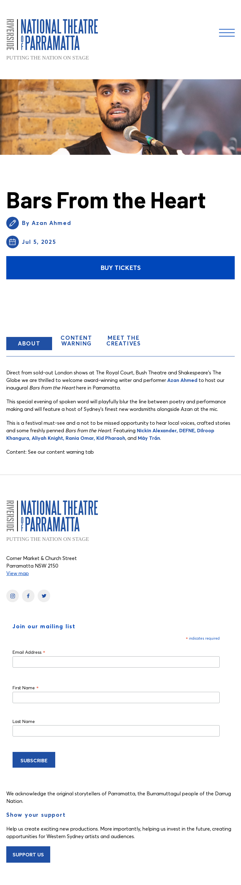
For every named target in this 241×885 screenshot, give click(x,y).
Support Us (28, 854)
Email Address (29, 652)
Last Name (24, 721)
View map (17, 573)
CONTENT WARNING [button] (76, 340)
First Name (26, 687)
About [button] (35, 344)
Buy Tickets (120, 268)
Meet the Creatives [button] (123, 340)
